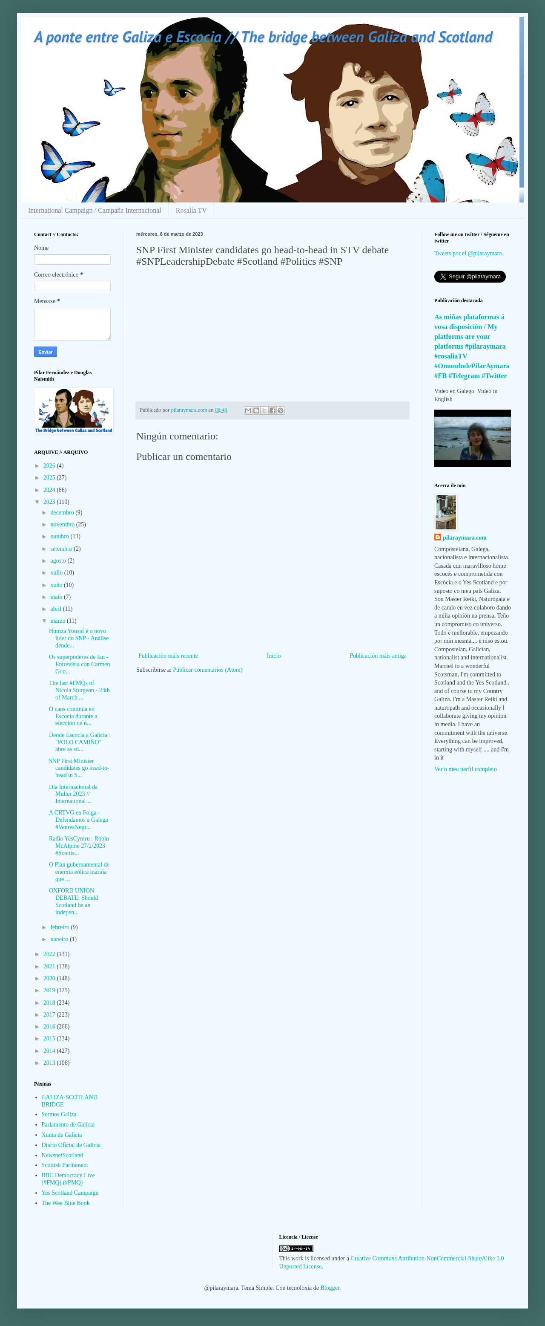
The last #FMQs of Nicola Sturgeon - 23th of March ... (79, 690)
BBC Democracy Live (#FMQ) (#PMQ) (68, 1179)
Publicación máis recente (168, 656)
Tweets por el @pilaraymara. (468, 253)
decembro (62, 512)
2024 (50, 490)
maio (57, 597)
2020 (50, 978)
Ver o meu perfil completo (465, 769)
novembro (63, 524)
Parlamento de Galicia (68, 1124)
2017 (50, 1014)
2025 (50, 477)
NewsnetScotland (62, 1155)
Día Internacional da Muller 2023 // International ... (73, 794)
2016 (50, 1026)
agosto (58, 561)
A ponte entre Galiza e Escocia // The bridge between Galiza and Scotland (263, 36)
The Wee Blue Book (66, 1203)
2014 (50, 1051)
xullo (57, 572)
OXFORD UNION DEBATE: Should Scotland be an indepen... (73, 901)
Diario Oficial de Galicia (71, 1145)
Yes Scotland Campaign (70, 1193)
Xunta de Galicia (62, 1135)
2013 (50, 1063)
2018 (50, 1003)
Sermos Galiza (59, 1114)
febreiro (60, 927)
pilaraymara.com (465, 537)
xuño (57, 585)
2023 (50, 502)
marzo (58, 621)
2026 (50, 465)
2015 (50, 1038)
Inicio (274, 656)
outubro (60, 536)
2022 (50, 954)
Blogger (330, 1288)
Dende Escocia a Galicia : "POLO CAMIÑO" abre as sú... (80, 742)
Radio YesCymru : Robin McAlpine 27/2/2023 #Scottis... (79, 845)
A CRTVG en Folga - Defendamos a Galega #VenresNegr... (78, 819)
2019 (50, 990)
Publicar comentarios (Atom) (207, 670)
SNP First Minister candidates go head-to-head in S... (79, 768)
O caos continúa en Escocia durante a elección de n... (73, 716)
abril (56, 609)
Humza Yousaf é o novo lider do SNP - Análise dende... (79, 638)
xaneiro (59, 939)
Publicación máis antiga (378, 656)
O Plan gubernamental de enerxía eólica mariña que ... (79, 871)
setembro (62, 549)
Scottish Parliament (65, 1165)
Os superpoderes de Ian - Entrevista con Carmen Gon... (79, 664)
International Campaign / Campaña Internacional (94, 210)
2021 (50, 966)
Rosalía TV (191, 210)
